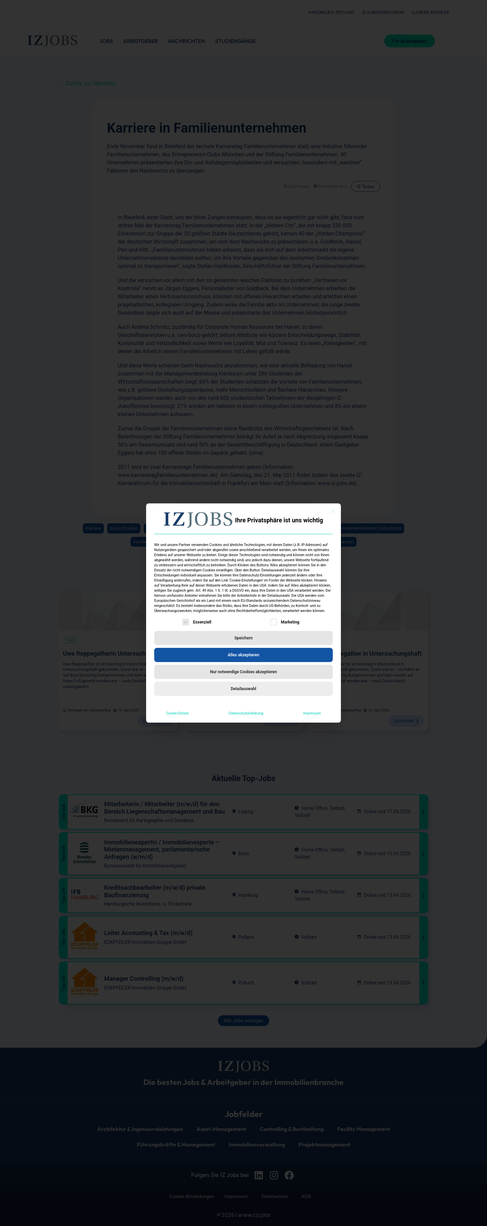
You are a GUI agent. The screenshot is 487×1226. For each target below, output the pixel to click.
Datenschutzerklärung (246, 713)
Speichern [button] (243, 638)
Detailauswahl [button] (243, 688)
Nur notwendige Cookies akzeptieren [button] (243, 671)
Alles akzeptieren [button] (243, 655)
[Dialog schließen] (332, 511)
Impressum (312, 713)
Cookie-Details (177, 713)
